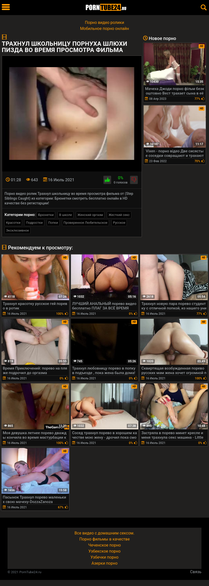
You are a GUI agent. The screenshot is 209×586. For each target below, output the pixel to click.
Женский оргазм (90, 215)
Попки (53, 222)
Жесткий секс (119, 215)
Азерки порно (105, 563)
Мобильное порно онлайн (104, 28)
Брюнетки (46, 215)
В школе (65, 215)
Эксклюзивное (17, 230)
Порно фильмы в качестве (104, 539)
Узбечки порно (104, 557)
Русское (119, 222)
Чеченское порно (104, 545)
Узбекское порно (105, 551)
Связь (195, 571)
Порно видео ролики (104, 22)
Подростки (34, 222)
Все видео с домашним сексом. (104, 533)
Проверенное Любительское (86, 222)
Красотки (13, 222)
